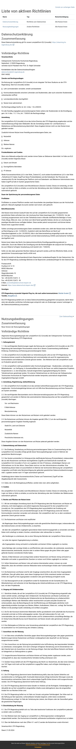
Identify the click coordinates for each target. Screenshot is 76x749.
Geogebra (11, 296)
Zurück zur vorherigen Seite (65, 7)
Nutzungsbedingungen (44, 744)
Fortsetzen (38, 747)
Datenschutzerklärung (32, 744)
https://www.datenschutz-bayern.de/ (20, 285)
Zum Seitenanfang (66, 316)
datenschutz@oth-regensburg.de (12, 72)
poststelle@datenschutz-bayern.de (19, 283)
